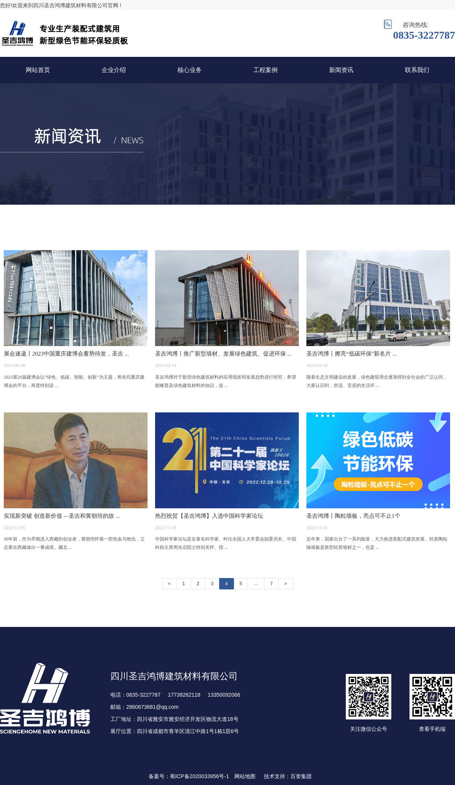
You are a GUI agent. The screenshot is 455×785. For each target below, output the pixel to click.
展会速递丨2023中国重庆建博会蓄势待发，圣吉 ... (66, 354)
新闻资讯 (341, 70)
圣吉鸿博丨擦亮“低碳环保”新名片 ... (351, 354)
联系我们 (417, 70)
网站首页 (38, 70)
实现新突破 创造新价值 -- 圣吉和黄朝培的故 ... (62, 516)
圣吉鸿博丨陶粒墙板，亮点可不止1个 (353, 516)
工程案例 (265, 70)
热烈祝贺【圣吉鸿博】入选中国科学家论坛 (209, 516)
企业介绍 (114, 70)
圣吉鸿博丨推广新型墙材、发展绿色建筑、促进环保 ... (223, 354)
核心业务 (189, 70)
